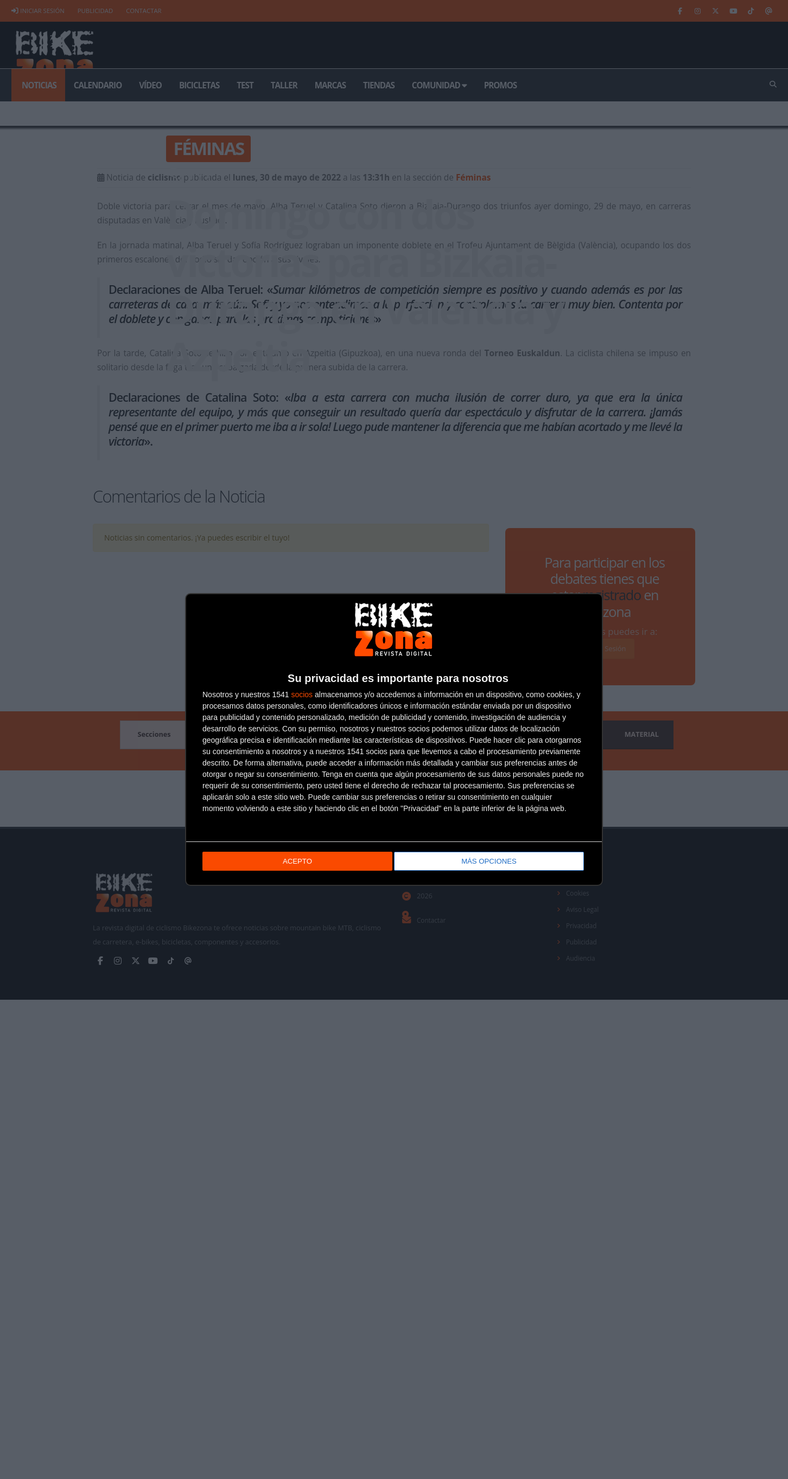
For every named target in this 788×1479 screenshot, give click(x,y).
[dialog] (394, 739)
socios (302, 695)
